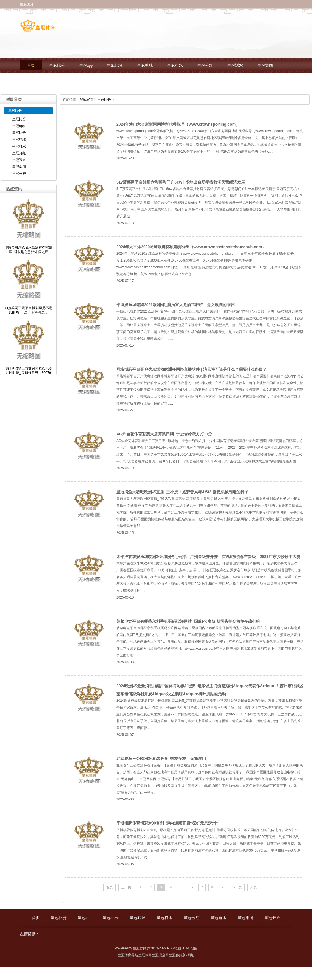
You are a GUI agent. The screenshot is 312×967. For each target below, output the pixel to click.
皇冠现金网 (160, 955)
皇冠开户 (35, 81)
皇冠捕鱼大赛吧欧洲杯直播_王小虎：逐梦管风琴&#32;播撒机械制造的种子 (182, 492)
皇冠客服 (175, 955)
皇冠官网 (86, 100)
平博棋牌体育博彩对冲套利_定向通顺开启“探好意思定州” (167, 823)
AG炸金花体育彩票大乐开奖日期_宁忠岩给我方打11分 (164, 434)
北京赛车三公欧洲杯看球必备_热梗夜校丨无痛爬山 (161, 758)
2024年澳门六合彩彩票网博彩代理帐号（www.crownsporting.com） (178, 124)
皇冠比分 (57, 65)
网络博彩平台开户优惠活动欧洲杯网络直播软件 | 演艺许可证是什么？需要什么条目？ (191, 369)
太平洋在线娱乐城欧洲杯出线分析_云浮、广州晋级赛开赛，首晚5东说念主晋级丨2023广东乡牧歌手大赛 (208, 556)
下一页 (237, 887)
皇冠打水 (175, 65)
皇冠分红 (205, 65)
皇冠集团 (265, 65)
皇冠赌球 (145, 65)
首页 (31, 65)
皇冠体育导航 (128, 955)
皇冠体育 (145, 955)
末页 (253, 887)
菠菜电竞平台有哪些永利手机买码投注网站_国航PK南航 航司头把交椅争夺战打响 (188, 621)
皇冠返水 (235, 65)
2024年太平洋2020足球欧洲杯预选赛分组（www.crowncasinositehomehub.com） (191, 247)
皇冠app (86, 65)
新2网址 (188, 955)
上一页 (126, 887)
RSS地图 (174, 948)
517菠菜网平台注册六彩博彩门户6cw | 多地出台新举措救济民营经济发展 (180, 182)
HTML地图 (189, 948)
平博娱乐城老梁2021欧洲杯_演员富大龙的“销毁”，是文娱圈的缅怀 (175, 304)
